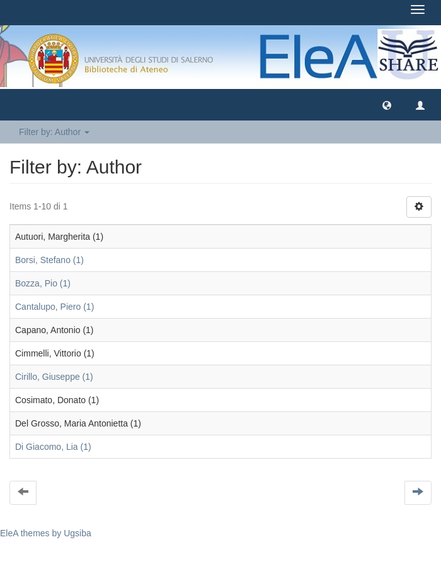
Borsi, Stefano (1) (49, 260)
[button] (386, 104)
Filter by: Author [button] (54, 132)
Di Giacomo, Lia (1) (53, 447)
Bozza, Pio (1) (43, 283)
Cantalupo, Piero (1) (54, 307)
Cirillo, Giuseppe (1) (54, 377)
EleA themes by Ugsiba (45, 533)
